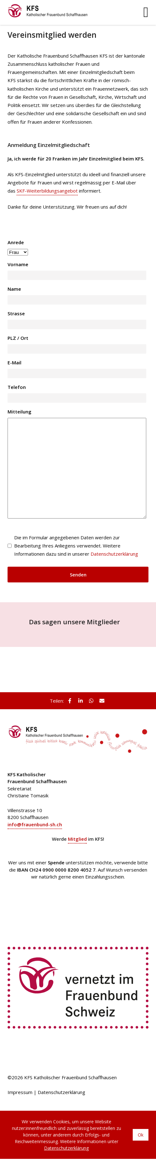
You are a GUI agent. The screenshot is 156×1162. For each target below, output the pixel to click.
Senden (78, 574)
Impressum (20, 1092)
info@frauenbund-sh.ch (35, 824)
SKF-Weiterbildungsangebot (47, 191)
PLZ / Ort (18, 338)
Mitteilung (19, 411)
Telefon (17, 387)
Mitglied (77, 839)
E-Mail (14, 362)
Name (14, 289)
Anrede (16, 242)
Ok (140, 1135)
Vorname (18, 264)
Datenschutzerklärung (114, 554)
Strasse (16, 313)
